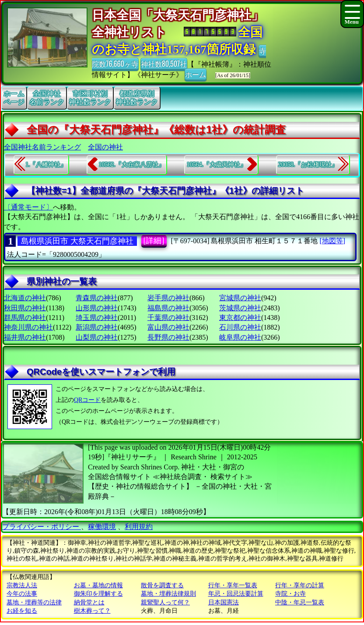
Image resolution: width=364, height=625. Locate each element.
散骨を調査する (162, 585)
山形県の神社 (97, 308)
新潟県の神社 (97, 327)
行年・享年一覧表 (232, 585)
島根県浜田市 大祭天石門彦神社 (77, 241)
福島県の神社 (168, 308)
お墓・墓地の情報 (98, 585)
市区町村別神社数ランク (90, 98)
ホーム (195, 74)
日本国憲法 (223, 602)
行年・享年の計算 (299, 585)
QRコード (87, 400)
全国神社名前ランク (46, 98)
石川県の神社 (240, 327)
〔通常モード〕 (28, 207)
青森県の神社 (97, 298)
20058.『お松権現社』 (308, 164)
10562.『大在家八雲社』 (131, 164)
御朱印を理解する (98, 593)
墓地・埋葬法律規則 (168, 593)
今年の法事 (22, 593)
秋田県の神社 (25, 308)
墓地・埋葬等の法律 (34, 602)
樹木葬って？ (92, 610)
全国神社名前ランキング (42, 147)
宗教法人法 (22, 585)
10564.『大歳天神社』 (216, 164)
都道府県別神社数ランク (137, 98)
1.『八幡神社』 (46, 164)
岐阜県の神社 (240, 337)
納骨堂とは (89, 602)
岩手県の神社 (168, 298)
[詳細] (154, 240)
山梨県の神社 (97, 337)
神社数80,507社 (164, 63)
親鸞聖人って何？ (165, 602)
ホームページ (14, 98)
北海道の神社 (25, 298)
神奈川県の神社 (28, 327)
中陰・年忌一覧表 (299, 602)
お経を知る (22, 610)
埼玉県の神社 (97, 317)
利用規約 (139, 526)
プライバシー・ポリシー (41, 526)
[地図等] (332, 241)
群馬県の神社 (25, 317)
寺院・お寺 (290, 593)
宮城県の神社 (240, 298)
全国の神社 (105, 147)
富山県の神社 (168, 327)
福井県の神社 (25, 337)
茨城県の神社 (240, 308)
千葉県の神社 (168, 317)
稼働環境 (102, 526)
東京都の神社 (240, 317)
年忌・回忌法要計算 (235, 593)
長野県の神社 (168, 337)
